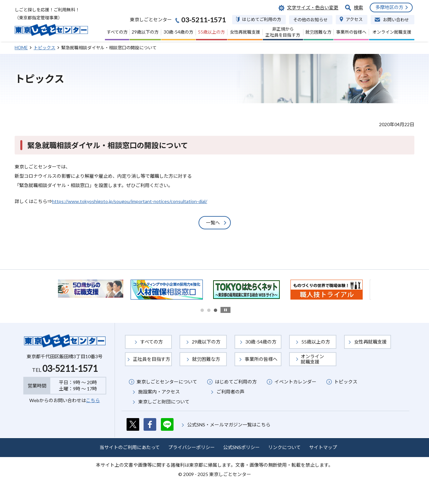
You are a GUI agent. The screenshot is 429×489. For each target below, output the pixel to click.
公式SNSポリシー (241, 447)
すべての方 (151, 342)
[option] (95, 289)
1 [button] (202, 310)
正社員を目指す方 (151, 359)
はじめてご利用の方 (236, 381)
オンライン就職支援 (312, 359)
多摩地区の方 (389, 7)
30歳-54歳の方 (260, 342)
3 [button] (215, 310)
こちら (93, 400)
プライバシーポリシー (191, 447)
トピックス (345, 381)
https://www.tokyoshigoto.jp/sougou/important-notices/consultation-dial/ (129, 201)
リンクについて (284, 447)
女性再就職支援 (370, 342)
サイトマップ (323, 447)
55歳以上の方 (315, 342)
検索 (358, 7)
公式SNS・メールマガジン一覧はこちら (228, 424)
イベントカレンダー (295, 381)
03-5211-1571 (70, 368)
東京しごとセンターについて (167, 381)
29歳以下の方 (206, 342)
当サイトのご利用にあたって (130, 447)
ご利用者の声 (230, 391)
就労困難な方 (206, 359)
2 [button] (209, 310)
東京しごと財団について (164, 401)
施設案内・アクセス (159, 391)
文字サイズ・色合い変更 (312, 7)
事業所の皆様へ (261, 359)
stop (225, 310)
